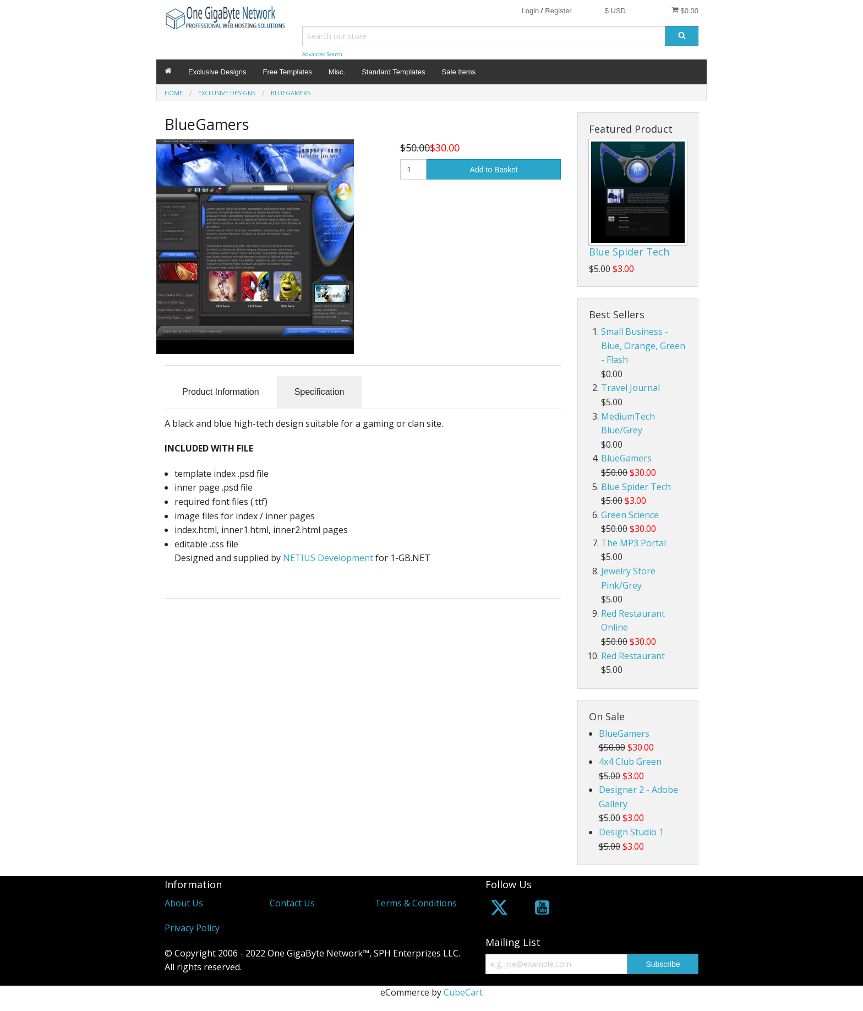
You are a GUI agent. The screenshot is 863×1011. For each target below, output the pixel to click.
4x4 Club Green (630, 761)
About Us (184, 903)
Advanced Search (322, 54)
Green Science (630, 515)
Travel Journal (630, 388)
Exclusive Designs (217, 72)
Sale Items (459, 72)
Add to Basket (494, 169)
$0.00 (684, 10)
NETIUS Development (328, 558)
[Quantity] (413, 169)
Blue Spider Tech (629, 251)
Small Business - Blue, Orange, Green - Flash (643, 345)
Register (558, 11)
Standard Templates (393, 72)
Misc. (337, 72)
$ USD (615, 11)
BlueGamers (626, 458)
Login (530, 11)
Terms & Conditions (416, 903)
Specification (319, 391)
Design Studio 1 (631, 832)
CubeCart (463, 992)
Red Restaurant (633, 656)
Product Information (220, 391)
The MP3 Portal (633, 543)
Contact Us (292, 903)
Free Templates (287, 72)
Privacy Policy (192, 928)
